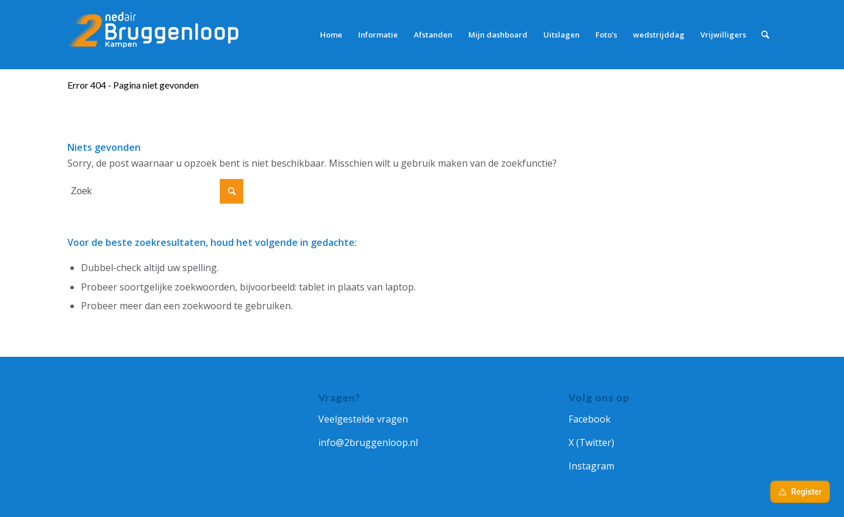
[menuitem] (331, 35)
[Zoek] (765, 35)
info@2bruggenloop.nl (368, 442)
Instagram (591, 465)
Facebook (590, 419)
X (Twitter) (591, 442)
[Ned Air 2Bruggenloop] (155, 35)
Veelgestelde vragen (363, 419)
